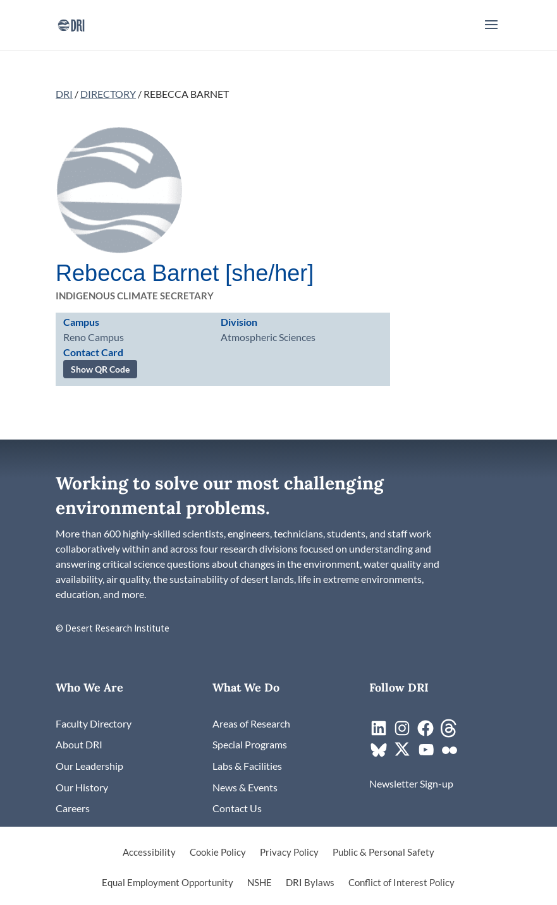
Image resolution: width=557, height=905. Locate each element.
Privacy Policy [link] (289, 853)
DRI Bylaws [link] (310, 883)
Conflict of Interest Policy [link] (401, 883)
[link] (71, 24)
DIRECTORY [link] (108, 94)
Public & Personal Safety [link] (383, 853)
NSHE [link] (259, 883)
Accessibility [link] (149, 853)
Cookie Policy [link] (218, 853)
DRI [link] (64, 94)
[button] (491, 33)
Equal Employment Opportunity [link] (167, 883)
